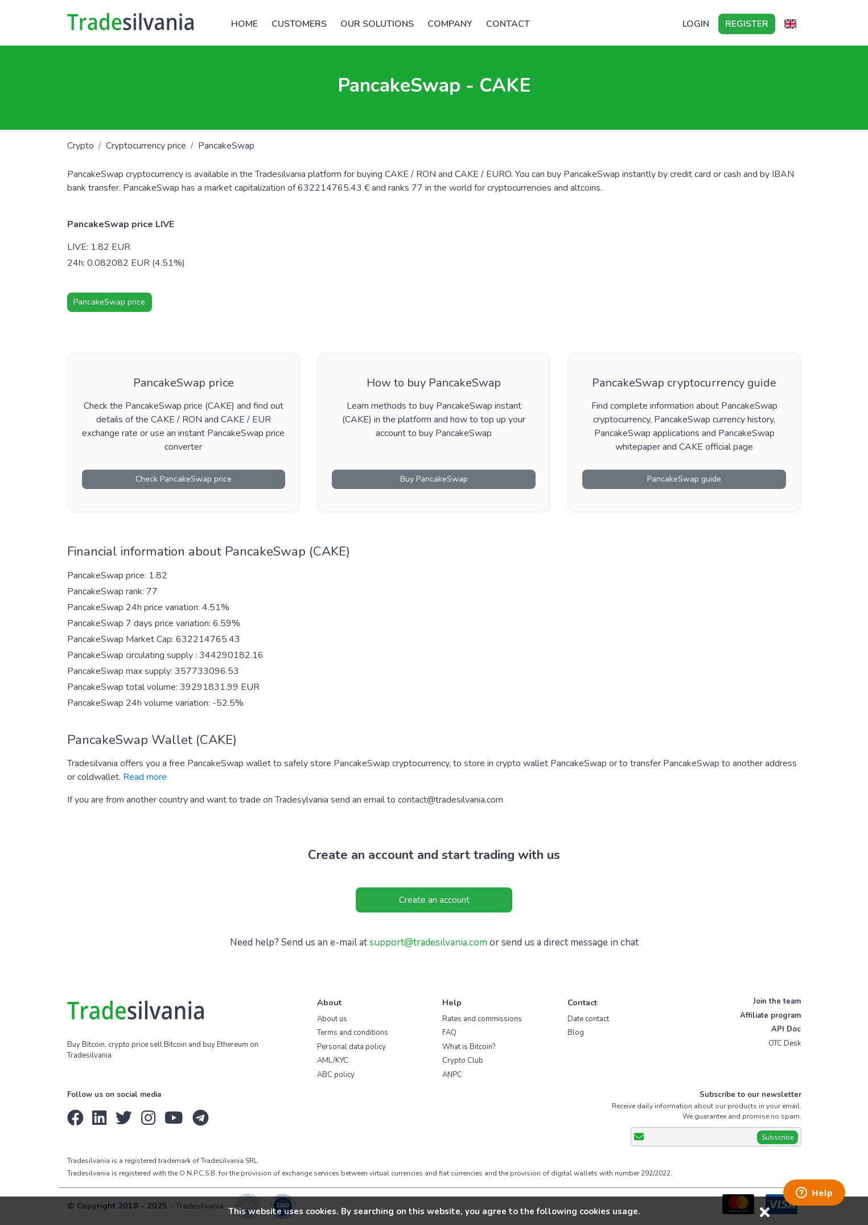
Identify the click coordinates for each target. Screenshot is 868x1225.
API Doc (786, 1029)
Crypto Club (462, 1060)
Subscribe (777, 1137)
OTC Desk (784, 1043)
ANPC (452, 1075)
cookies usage (608, 1211)
